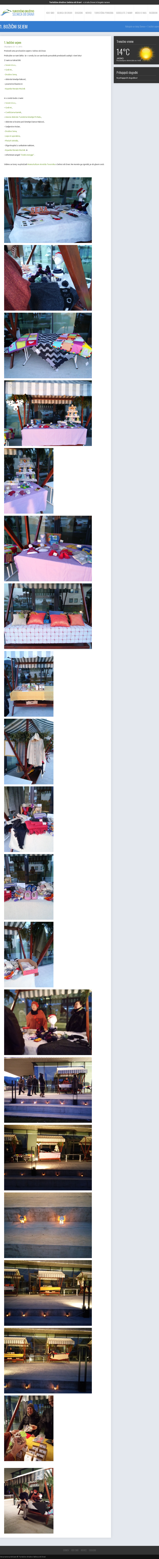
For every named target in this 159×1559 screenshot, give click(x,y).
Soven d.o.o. (10, 65)
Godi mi (8, 70)
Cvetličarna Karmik (13, 112)
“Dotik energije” (27, 155)
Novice (89, 12)
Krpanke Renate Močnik (15, 89)
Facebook (153, 12)
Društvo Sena (11, 74)
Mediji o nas (140, 12)
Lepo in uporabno (12, 136)
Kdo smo (50, 12)
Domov (142, 26)
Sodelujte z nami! (124, 12)
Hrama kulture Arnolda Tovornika (41, 164)
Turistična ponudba (103, 12)
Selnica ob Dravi (64, 12)
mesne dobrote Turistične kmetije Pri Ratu (23, 117)
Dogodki (79, 12)
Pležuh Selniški (11, 141)
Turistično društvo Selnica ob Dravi (32, 1557)
